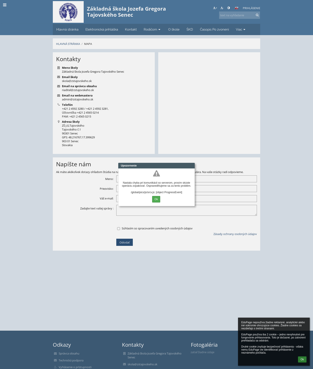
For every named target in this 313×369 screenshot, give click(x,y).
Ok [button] (302, 359)
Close (191, 165)
